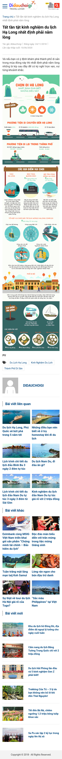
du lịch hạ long (18, 362)
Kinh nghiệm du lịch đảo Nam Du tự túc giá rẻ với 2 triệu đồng (46, 495)
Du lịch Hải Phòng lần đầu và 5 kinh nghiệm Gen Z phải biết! (42, 671)
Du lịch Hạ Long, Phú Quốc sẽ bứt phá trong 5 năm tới (15, 431)
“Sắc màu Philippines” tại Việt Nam (44, 601)
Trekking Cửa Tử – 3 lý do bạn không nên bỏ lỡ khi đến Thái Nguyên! (42, 693)
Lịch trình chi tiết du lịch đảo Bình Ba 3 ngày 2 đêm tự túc (15, 465)
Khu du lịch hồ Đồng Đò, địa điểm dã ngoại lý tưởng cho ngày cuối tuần (43, 629)
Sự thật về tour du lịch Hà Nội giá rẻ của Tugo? (16, 601)
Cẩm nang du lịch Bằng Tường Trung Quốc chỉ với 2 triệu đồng (43, 650)
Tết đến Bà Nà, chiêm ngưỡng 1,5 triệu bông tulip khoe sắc (43, 714)
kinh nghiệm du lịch (42, 362)
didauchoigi (33, 386)
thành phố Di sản (13, 368)
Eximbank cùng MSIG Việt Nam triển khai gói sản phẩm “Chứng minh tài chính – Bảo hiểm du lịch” (16, 541)
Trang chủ (7, 16)
